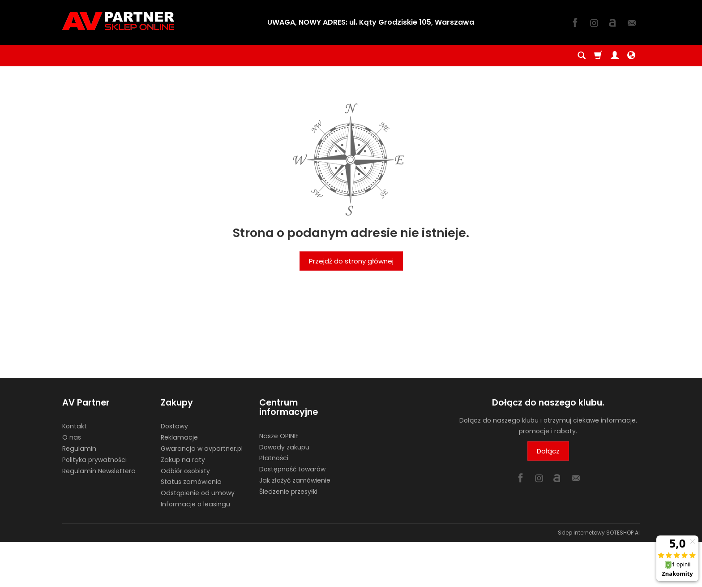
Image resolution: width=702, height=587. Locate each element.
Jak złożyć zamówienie (294, 480)
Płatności (273, 457)
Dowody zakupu (284, 447)
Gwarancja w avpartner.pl (202, 448)
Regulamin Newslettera (99, 470)
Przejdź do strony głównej (351, 261)
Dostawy (174, 426)
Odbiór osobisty (185, 470)
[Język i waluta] (631, 55)
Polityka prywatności (94, 459)
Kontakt (74, 426)
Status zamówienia (191, 481)
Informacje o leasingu (195, 504)
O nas (71, 437)
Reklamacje (179, 437)
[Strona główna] (118, 21)
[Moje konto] (614, 55)
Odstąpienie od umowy (198, 492)
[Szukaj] (581, 55)
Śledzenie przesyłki (288, 491)
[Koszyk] (598, 55)
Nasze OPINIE (279, 436)
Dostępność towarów (292, 469)
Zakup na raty (183, 459)
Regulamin (79, 448)
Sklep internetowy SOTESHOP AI (599, 532)
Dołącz (548, 451)
